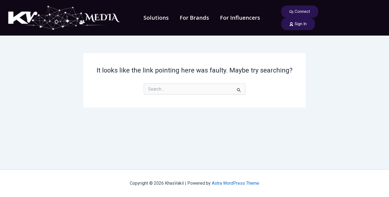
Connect (299, 11)
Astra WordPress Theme (235, 183)
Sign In (298, 23)
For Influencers (240, 17)
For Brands (194, 17)
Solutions (156, 17)
